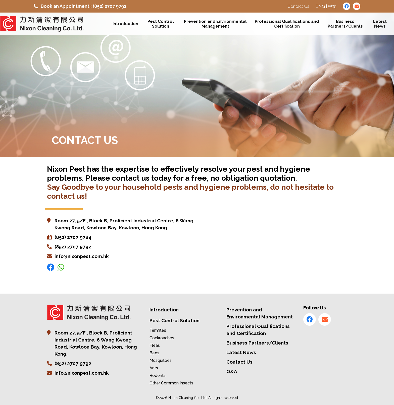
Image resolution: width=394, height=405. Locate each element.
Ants (154, 368)
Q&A (231, 371)
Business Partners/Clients (345, 24)
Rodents (158, 375)
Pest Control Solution (161, 24)
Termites (158, 330)
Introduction (125, 24)
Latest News (380, 24)
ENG (320, 6)
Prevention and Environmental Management (215, 24)
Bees (154, 353)
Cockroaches (162, 337)
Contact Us (298, 6)
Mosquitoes (161, 360)
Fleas (155, 345)
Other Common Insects (171, 383)
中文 (332, 6)
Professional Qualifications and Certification (287, 24)
